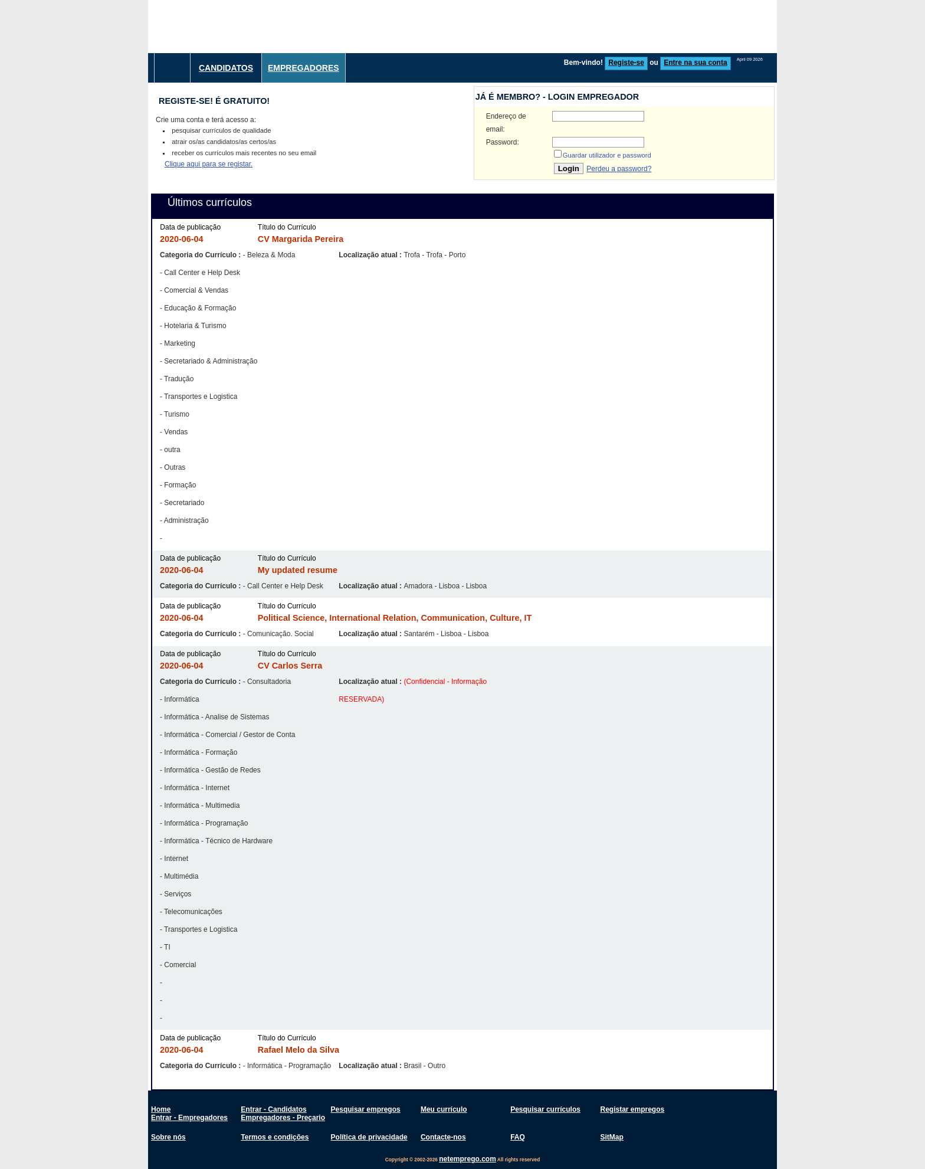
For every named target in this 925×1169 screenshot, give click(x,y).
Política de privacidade (369, 1137)
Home (160, 1109)
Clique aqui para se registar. (208, 164)
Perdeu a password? (618, 169)
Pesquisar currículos (545, 1109)
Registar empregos (632, 1109)
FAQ (517, 1137)
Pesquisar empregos (366, 1109)
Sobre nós (168, 1137)
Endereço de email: (506, 122)
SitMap (611, 1137)
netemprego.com (467, 1159)
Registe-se (626, 62)
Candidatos (226, 68)
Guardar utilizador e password (607, 155)
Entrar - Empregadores (189, 1118)
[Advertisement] (562, 26)
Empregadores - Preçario (283, 1118)
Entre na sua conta (695, 62)
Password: (502, 142)
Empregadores (303, 68)
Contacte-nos (443, 1137)
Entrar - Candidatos (273, 1109)
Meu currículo (444, 1109)
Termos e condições (275, 1137)
